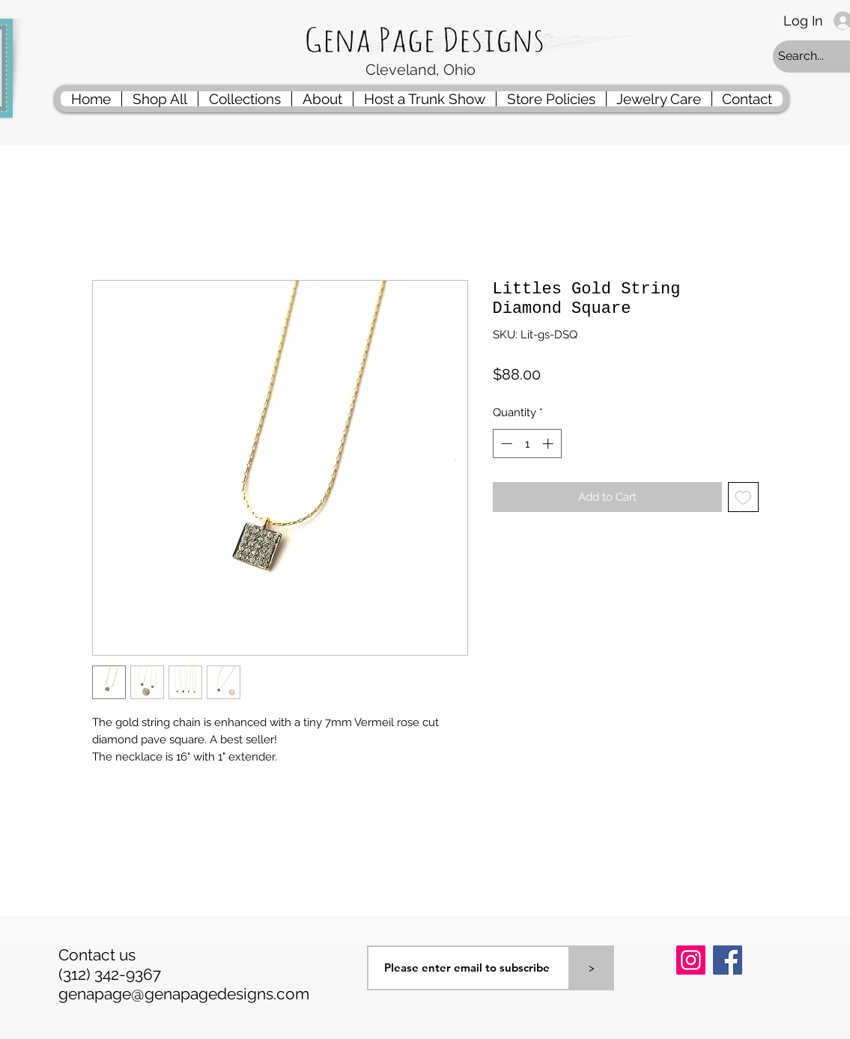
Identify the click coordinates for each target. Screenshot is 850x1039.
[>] (591, 967)
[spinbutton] (526, 443)
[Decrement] (505, 443)
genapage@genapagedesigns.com (183, 993)
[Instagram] (690, 960)
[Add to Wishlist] (743, 497)
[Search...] (812, 56)
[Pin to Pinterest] (695, 999)
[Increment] (549, 443)
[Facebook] (727, 960)
